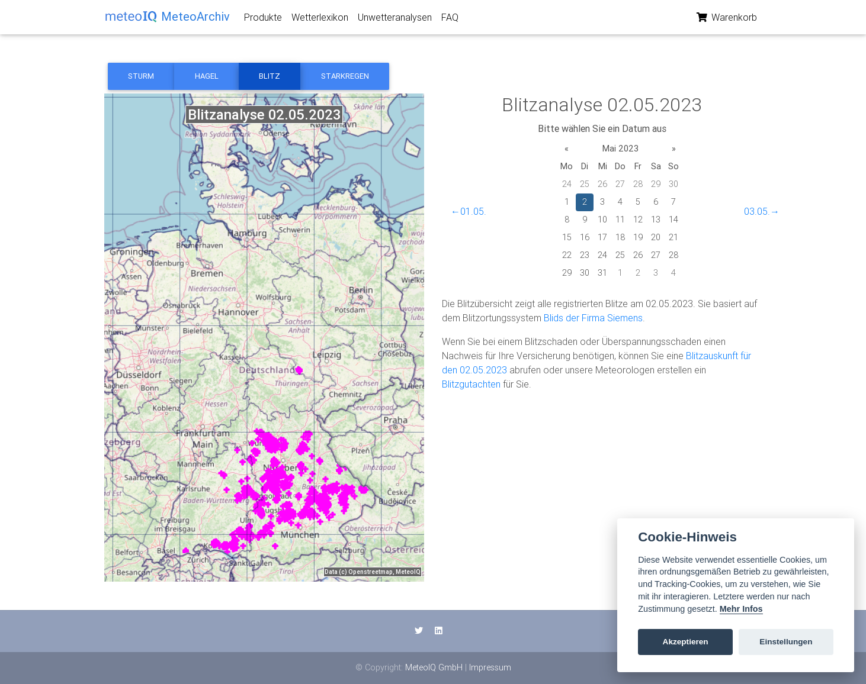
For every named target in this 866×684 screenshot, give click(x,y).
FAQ (449, 19)
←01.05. (468, 211)
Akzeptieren (685, 641)
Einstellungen (785, 641)
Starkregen (345, 76)
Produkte (263, 19)
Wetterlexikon (319, 19)
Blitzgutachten (471, 384)
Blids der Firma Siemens (593, 318)
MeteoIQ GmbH (434, 667)
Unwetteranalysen (395, 19)
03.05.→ (762, 211)
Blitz (269, 76)
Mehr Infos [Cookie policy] (741, 609)
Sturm (141, 76)
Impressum (490, 667)
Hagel (207, 76)
